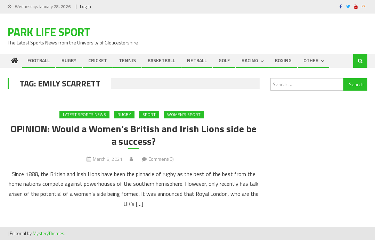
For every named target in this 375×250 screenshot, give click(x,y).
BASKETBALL (161, 60)
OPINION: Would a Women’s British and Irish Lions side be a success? (133, 135)
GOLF (224, 60)
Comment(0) (161, 158)
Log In (85, 6)
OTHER (311, 60)
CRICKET (97, 60)
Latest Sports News (84, 114)
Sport (149, 114)
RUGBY (69, 60)
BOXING (283, 60)
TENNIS (127, 60)
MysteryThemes (48, 233)
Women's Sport (184, 114)
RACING (250, 60)
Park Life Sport (49, 32)
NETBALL (197, 60)
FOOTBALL (38, 60)
